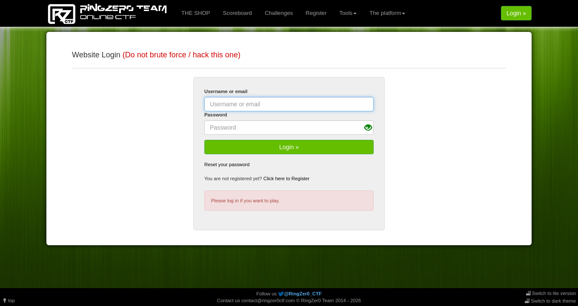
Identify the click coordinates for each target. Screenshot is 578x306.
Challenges (279, 13)
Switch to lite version (551, 293)
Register (316, 13)
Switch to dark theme (550, 300)
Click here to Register (286, 178)
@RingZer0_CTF (302, 293)
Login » (516, 13)
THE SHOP (195, 13)
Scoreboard (237, 13)
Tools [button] (348, 13)
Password (215, 114)
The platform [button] (387, 13)
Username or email (225, 91)
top (8, 300)
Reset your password (226, 164)
